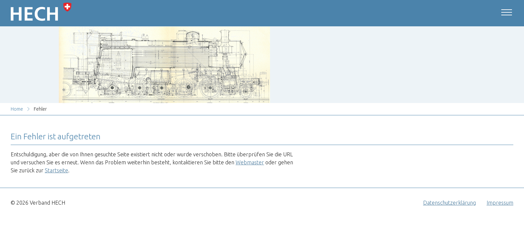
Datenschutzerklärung (449, 203)
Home (17, 109)
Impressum (500, 203)
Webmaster (250, 162)
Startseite (56, 170)
